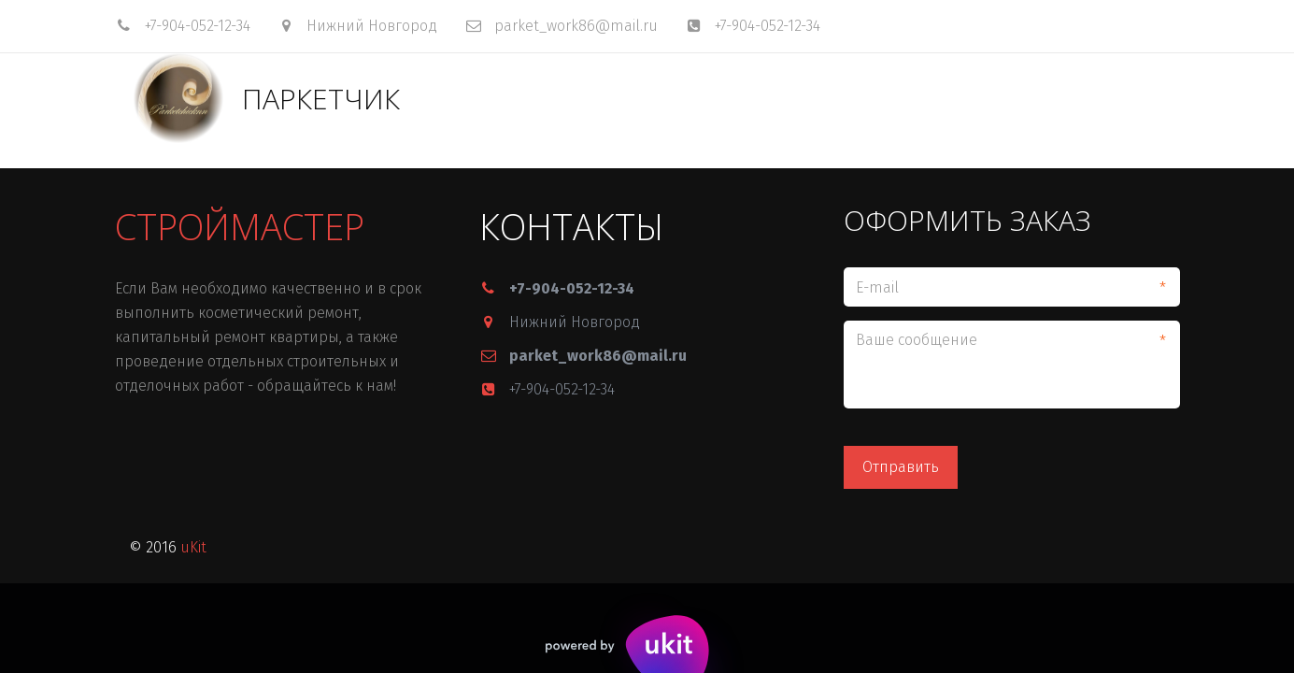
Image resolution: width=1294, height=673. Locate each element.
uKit (193, 547)
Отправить (900, 467)
